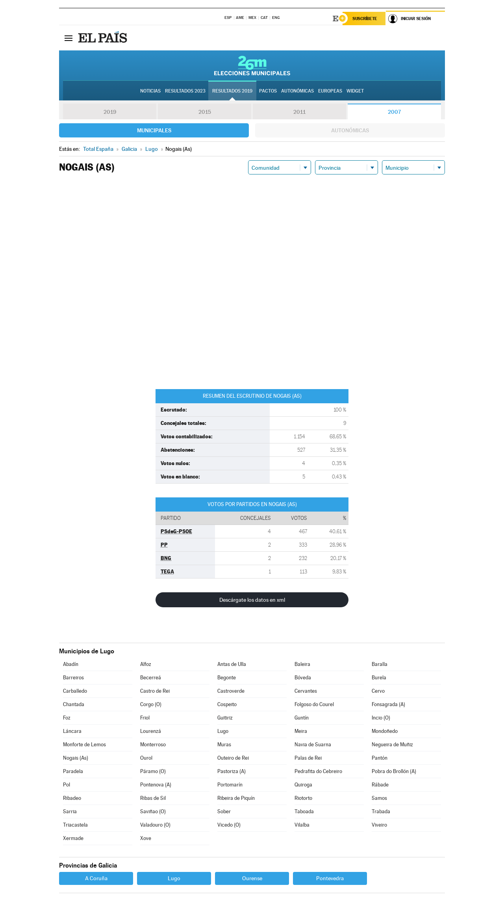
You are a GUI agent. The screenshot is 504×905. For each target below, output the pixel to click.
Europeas (330, 91)
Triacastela (75, 825)
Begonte (226, 678)
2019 (110, 112)
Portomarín (230, 785)
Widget (355, 91)
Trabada (381, 811)
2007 (394, 112)
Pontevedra (330, 878)
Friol (145, 718)
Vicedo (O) (229, 825)
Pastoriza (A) (231, 771)
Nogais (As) (75, 758)
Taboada (304, 811)
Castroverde (231, 691)
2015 (204, 112)
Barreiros (73, 678)
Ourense (252, 878)
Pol (66, 785)
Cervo (378, 691)
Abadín (70, 664)
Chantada (73, 704)
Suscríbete (364, 18)
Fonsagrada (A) (388, 704)
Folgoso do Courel (314, 704)
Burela (379, 678)
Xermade (73, 838)
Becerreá (150, 678)
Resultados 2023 (185, 91)
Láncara (72, 731)
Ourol (146, 758)
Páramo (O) (153, 771)
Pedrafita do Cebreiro (318, 771)
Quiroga (303, 785)
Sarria (70, 811)
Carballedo (75, 691)
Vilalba (302, 825)
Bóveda (303, 678)
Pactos (268, 91)
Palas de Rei (308, 758)
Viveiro (379, 825)
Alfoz (145, 664)
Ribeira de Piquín (236, 798)
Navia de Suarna (313, 744)
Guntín (302, 718)
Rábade (380, 785)
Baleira (302, 664)
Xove (145, 838)
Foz (66, 718)
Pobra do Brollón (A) (394, 771)
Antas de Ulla (231, 664)
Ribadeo (72, 798)
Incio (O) (381, 718)
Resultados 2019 (232, 91)
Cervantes (306, 691)
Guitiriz (225, 718)
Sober (224, 811)
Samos (379, 798)
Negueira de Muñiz (392, 744)
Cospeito (227, 704)
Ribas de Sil (153, 798)
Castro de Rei (155, 691)
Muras (224, 744)
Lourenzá (150, 731)
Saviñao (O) (153, 811)
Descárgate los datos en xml (252, 600)
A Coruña (96, 878)
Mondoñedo (385, 731)
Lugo (222, 731)
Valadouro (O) (155, 825)
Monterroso (153, 744)
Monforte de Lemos (84, 744)
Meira (301, 731)
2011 (299, 112)
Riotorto (303, 798)
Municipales (154, 130)
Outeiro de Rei (233, 758)
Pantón (379, 758)
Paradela (73, 771)
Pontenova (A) (155, 785)
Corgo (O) (150, 704)
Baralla (379, 664)
